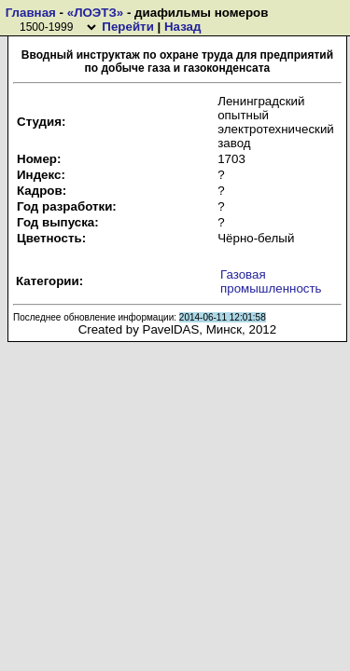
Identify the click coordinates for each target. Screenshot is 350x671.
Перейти (127, 27)
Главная (31, 13)
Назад (183, 27)
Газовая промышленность (271, 281)
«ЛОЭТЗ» (95, 13)
